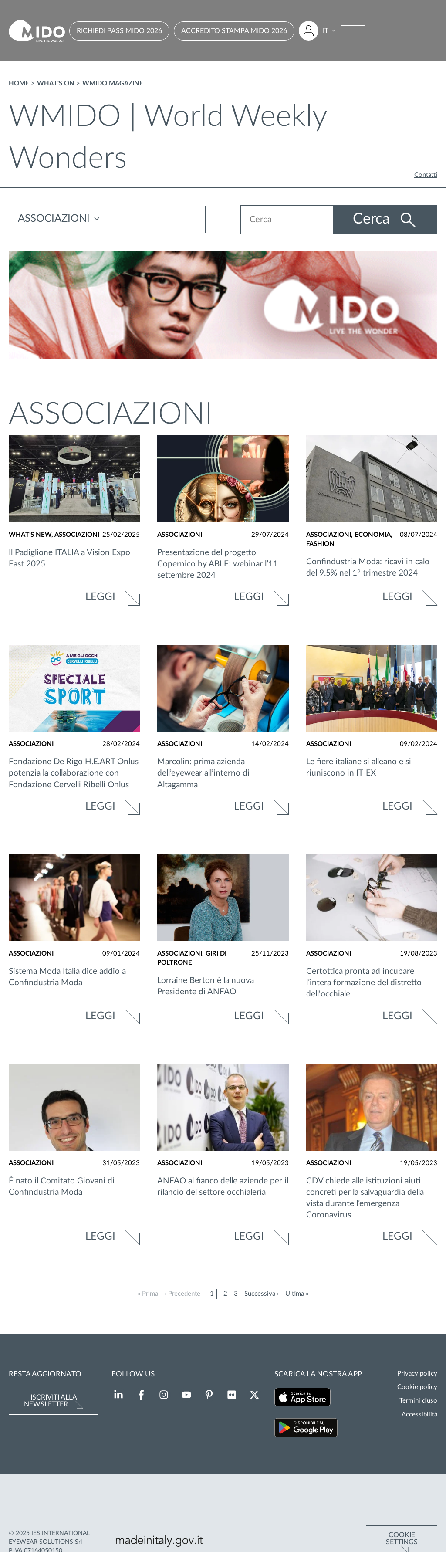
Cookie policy (417, 1387)
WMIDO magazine (112, 83)
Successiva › (261, 1294)
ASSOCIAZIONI (54, 219)
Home (19, 83)
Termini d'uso (418, 1400)
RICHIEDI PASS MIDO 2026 (119, 30)
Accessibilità (419, 1414)
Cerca (372, 219)
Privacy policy (417, 1373)
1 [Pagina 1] (212, 1294)
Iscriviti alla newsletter (50, 1401)
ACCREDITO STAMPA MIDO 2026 (234, 30)
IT (325, 30)
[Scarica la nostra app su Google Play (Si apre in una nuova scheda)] (306, 1429)
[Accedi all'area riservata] (308, 31)
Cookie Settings (402, 1509)
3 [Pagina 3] (236, 1294)
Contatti (425, 175)
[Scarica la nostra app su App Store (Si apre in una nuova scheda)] (302, 1398)
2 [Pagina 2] (225, 1294)
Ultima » (296, 1294)
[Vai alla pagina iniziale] (37, 30)
